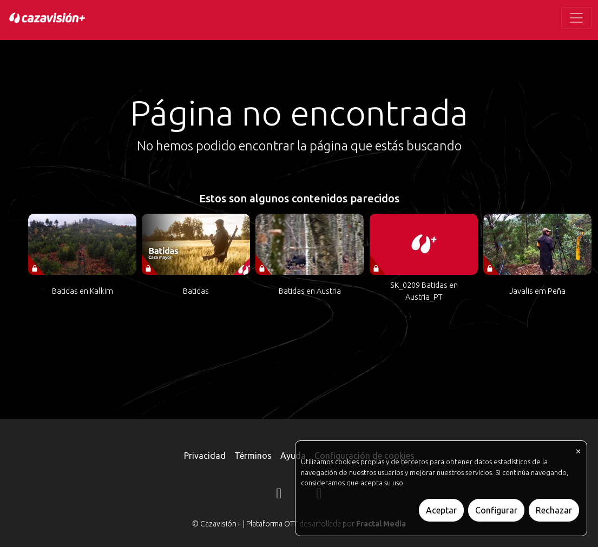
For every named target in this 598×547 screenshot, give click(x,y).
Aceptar (441, 510)
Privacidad (205, 455)
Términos (253, 455)
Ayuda (293, 455)
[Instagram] (279, 495)
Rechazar (554, 510)
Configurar (496, 510)
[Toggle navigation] (576, 18)
